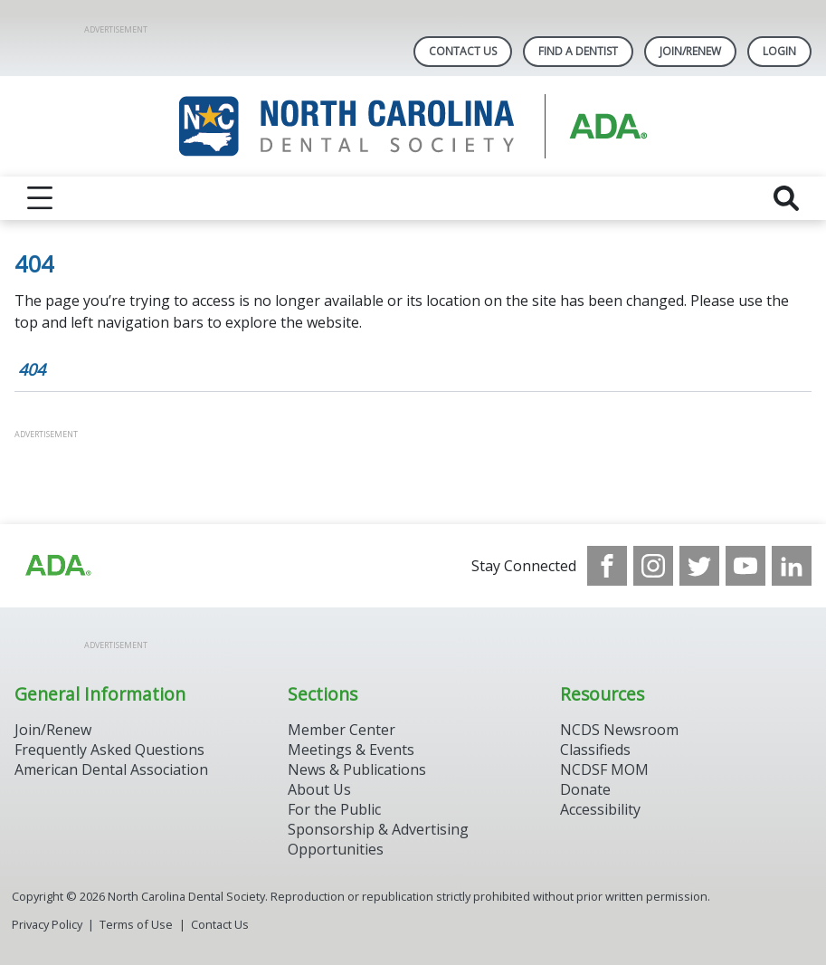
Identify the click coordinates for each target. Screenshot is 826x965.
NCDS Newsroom (619, 730)
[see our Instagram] (653, 566)
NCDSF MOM (604, 769)
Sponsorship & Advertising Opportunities (378, 839)
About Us (319, 789)
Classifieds (595, 750)
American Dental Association (111, 769)
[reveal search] (786, 198)
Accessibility (600, 809)
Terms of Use (136, 924)
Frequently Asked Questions (109, 750)
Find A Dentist (578, 51)
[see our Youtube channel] (745, 566)
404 (31, 369)
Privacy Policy (47, 924)
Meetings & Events (351, 750)
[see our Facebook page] (607, 566)
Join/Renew (690, 51)
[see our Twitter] (699, 566)
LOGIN (779, 51)
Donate (585, 789)
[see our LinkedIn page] (792, 566)
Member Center (341, 730)
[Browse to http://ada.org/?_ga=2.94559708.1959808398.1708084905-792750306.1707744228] (57, 566)
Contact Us (463, 51)
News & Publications (357, 769)
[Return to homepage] (413, 126)
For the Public (334, 809)
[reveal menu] (39, 198)
